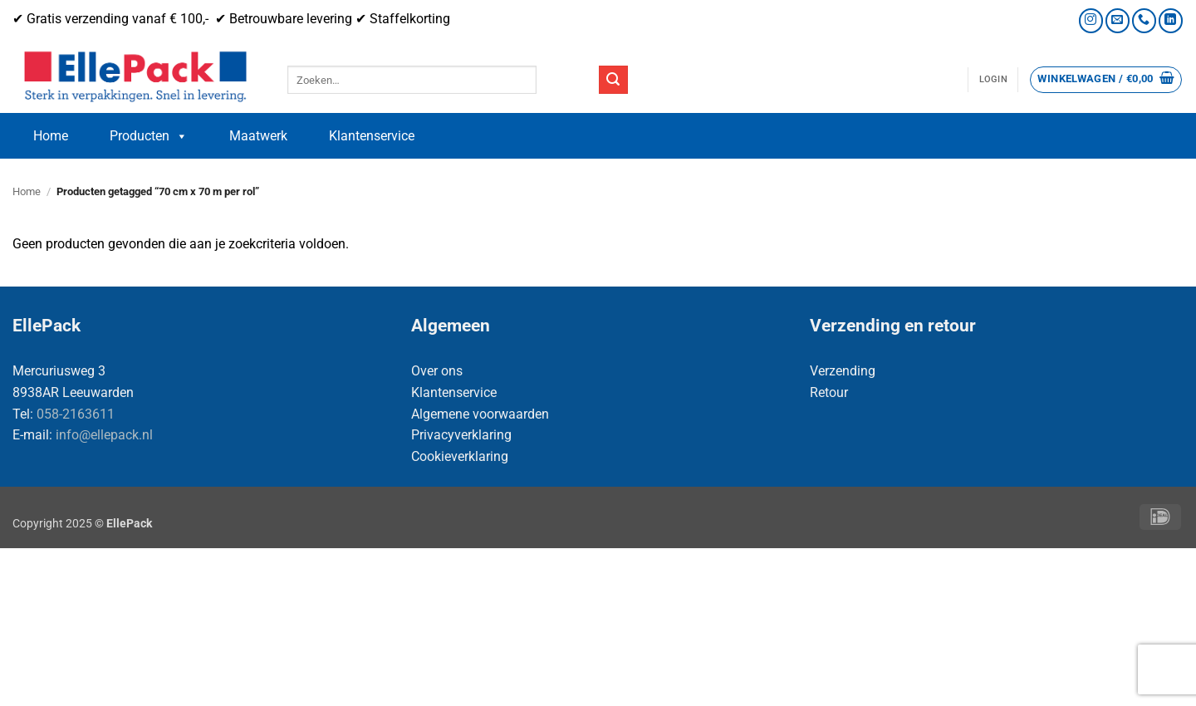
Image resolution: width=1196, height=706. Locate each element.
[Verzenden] (613, 80)
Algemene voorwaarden (480, 414)
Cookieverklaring (459, 456)
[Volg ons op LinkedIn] (1171, 20)
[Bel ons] (1144, 20)
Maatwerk (258, 136)
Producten (149, 136)
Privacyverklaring (461, 435)
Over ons (437, 371)
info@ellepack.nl (104, 435)
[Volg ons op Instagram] (1091, 20)
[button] (993, 80)
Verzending (842, 371)
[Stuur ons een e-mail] (1117, 20)
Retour (829, 392)
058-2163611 (76, 414)
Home (50, 136)
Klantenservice (371, 136)
